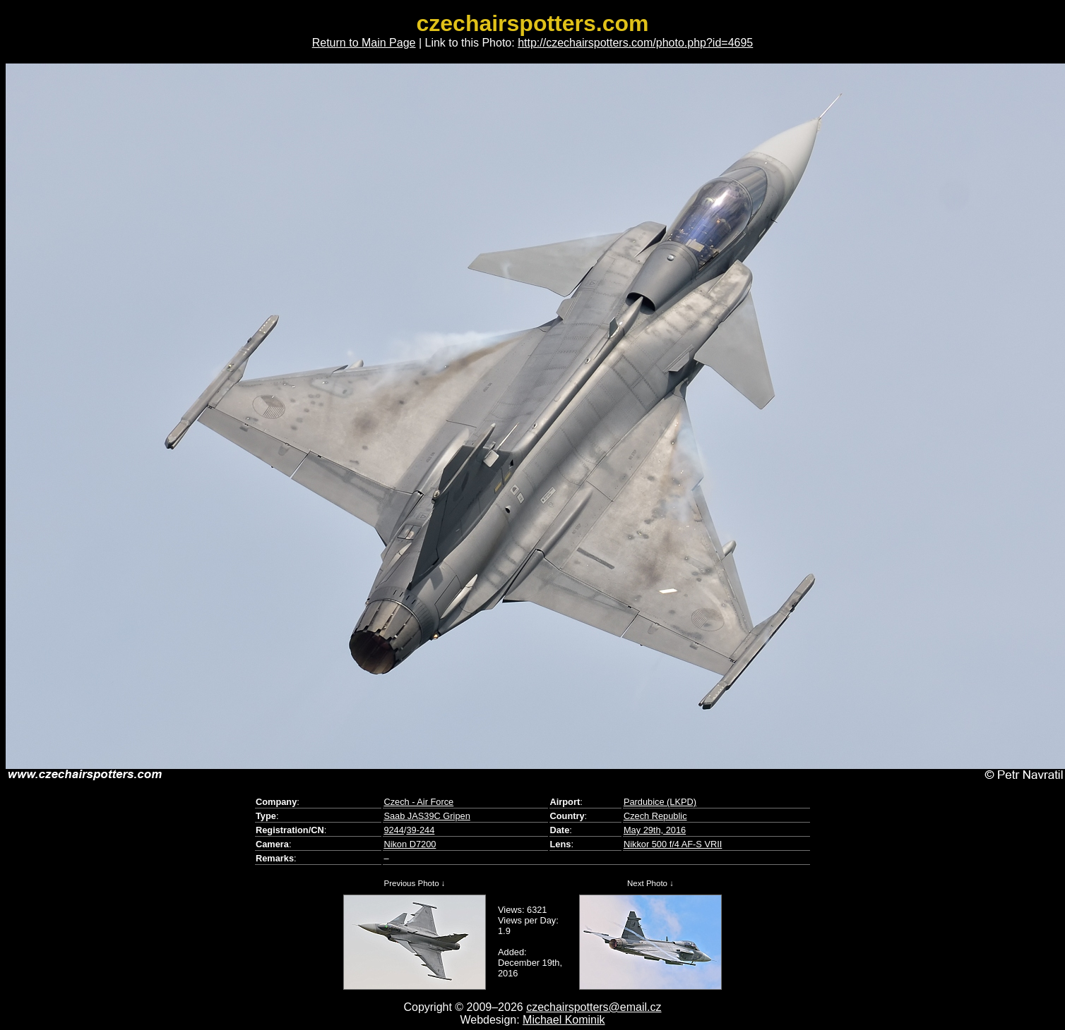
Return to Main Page (364, 43)
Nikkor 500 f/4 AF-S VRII (673, 844)
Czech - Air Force (418, 801)
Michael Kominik (564, 1020)
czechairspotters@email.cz (593, 1007)
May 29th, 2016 (655, 830)
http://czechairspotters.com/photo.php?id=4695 (635, 43)
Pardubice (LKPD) (660, 801)
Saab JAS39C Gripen (426, 816)
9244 (393, 830)
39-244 (420, 830)
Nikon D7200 (409, 844)
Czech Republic (655, 816)
